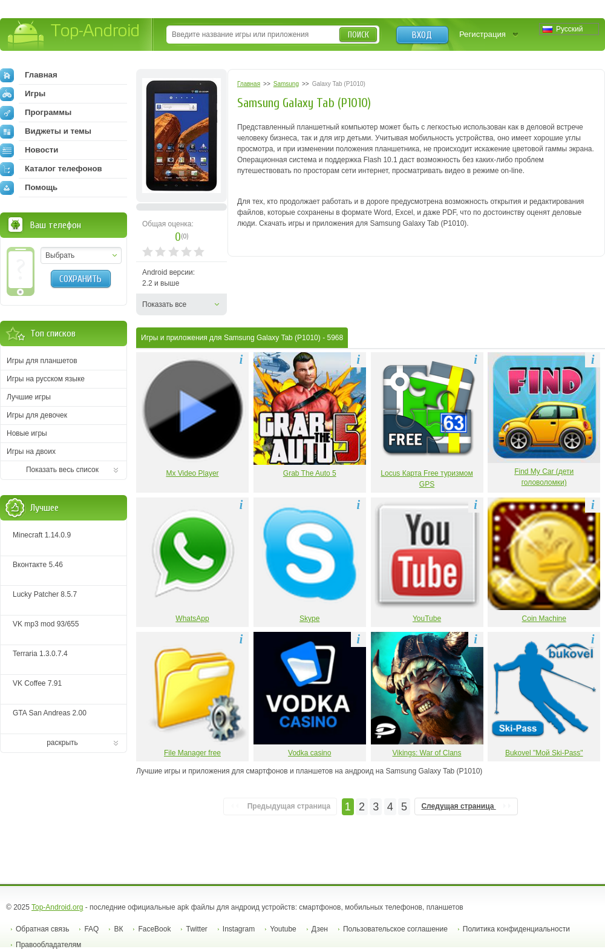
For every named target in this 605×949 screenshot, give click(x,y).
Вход (422, 35)
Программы (35, 112)
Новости (29, 150)
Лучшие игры (29, 397)
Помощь (28, 188)
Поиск (358, 35)
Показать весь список (62, 469)
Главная (28, 75)
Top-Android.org (57, 907)
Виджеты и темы (45, 131)
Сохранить (80, 279)
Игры (22, 94)
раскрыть (62, 742)
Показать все (164, 304)
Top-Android (74, 35)
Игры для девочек (37, 415)
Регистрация (482, 34)
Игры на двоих (31, 451)
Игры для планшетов (42, 360)
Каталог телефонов (51, 169)
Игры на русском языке (46, 379)
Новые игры (27, 433)
